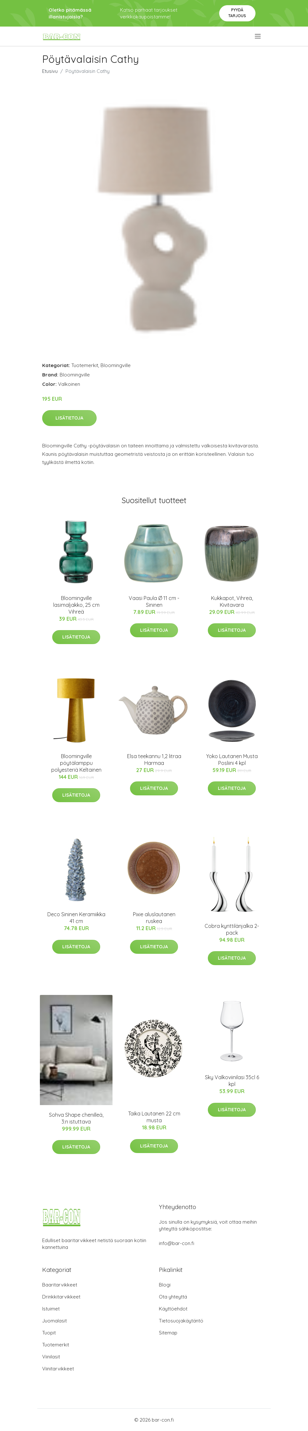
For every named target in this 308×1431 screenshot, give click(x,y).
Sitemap (168, 1333)
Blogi (165, 1285)
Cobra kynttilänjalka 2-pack (232, 929)
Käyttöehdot (173, 1309)
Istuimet (51, 1309)
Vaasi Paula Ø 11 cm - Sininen (154, 601)
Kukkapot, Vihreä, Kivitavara (232, 601)
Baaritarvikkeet (59, 1285)
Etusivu (50, 71)
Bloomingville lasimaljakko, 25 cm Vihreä (76, 605)
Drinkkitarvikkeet (61, 1297)
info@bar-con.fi (176, 1243)
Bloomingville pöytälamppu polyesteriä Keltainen (76, 763)
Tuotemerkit (84, 365)
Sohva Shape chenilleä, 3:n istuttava (76, 1118)
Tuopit (49, 1333)
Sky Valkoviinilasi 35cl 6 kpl (232, 1080)
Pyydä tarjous (237, 12)
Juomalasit (54, 1321)
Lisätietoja (69, 418)
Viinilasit (51, 1357)
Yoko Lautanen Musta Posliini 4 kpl (232, 759)
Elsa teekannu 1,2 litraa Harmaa (154, 759)
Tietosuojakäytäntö (181, 1321)
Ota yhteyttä (173, 1297)
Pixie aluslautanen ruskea (154, 917)
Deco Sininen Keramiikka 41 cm (76, 917)
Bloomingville (116, 365)
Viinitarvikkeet (58, 1369)
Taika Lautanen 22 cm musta (154, 1117)
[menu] (258, 36)
